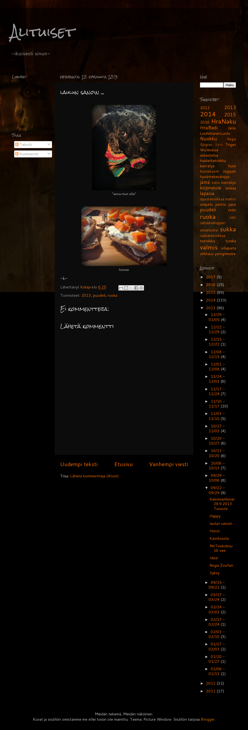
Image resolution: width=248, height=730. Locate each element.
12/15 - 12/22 (217, 341)
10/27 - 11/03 (217, 428)
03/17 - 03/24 (217, 597)
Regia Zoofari (221, 565)
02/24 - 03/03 (217, 609)
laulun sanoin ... (223, 523)
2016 (205, 122)
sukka (228, 229)
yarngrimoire (225, 253)
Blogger (208, 719)
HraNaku (223, 121)
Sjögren (206, 144)
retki (232, 210)
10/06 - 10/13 (217, 465)
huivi (232, 166)
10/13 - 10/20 (217, 453)
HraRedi (209, 127)
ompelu (206, 204)
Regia (231, 139)
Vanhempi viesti (168, 464)
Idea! (214, 558)
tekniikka (207, 241)
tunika (231, 241)
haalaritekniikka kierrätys (213, 163)
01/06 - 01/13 (217, 671)
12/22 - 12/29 (217, 329)
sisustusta (209, 230)
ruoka (112, 295)
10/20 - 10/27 (217, 440)
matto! (230, 199)
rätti (232, 217)
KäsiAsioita (219, 538)
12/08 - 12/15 (217, 354)
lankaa (230, 188)
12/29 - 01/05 (217, 317)
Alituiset (42, 32)
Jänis (232, 128)
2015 (230, 114)
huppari (229, 171)
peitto (220, 204)
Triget (230, 144)
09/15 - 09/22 (217, 585)
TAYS (219, 144)
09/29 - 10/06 (217, 478)
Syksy (214, 573)
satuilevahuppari (212, 222)
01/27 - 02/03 (217, 646)
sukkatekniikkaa (212, 235)
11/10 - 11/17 (217, 403)
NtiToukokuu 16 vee (221, 548)
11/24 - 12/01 (217, 379)
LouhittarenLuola (215, 133)
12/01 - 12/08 (217, 366)
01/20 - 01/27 (217, 659)
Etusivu (123, 464)
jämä (205, 182)
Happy (215, 516)
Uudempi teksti (79, 464)
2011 (211, 691)
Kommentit (27, 154)
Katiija (86, 287)
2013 (86, 295)
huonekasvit (209, 171)
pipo (232, 204)
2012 (205, 107)
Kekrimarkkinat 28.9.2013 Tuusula (222, 503)
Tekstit (23, 144)
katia (216, 182)
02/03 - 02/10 (217, 634)
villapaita (228, 248)
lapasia (207, 193)
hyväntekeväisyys (215, 176)
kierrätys (228, 182)
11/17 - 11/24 (217, 391)
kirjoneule (210, 187)
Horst (215, 531)
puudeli (99, 295)
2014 (208, 114)
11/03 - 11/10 (217, 416)
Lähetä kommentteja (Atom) (94, 476)
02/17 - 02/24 (217, 622)
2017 (211, 277)
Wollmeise (209, 150)
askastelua (209, 155)
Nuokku (208, 138)
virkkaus (207, 253)
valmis (209, 247)
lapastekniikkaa (212, 199)
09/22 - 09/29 (217, 490)
